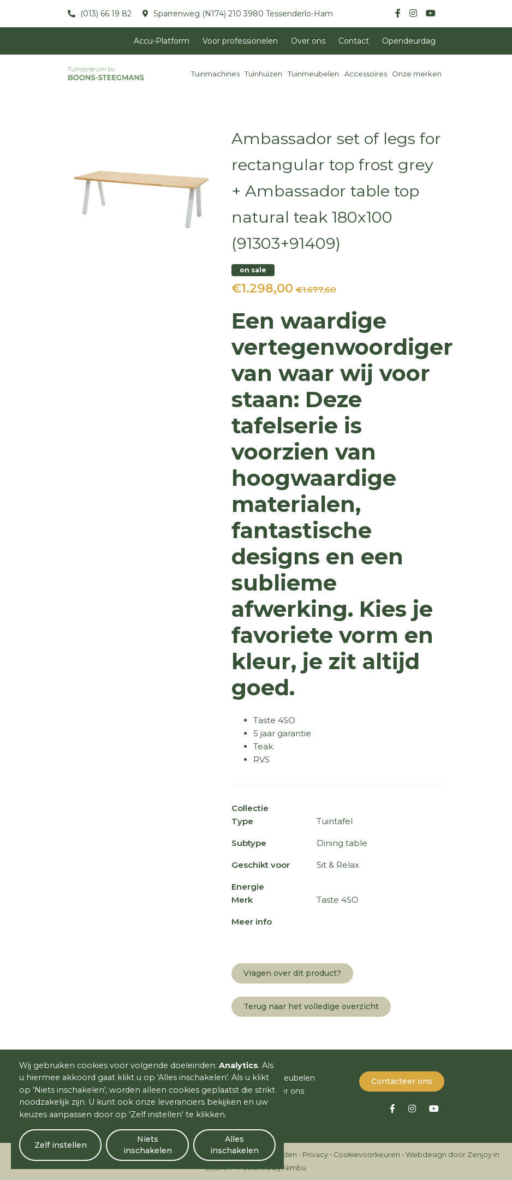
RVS (261, 759)
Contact (353, 41)
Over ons (308, 41)
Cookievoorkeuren (367, 1155)
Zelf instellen (60, 1145)
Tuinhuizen (263, 73)
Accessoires (365, 73)
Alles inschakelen (234, 1144)
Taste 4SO (274, 720)
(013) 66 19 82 (105, 14)
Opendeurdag (409, 41)
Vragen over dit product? (292, 973)
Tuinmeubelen (313, 73)
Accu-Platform (161, 41)
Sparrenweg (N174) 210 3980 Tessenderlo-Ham (242, 14)
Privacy (315, 1155)
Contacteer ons (401, 1081)
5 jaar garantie (282, 733)
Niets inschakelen (147, 1144)
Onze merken (417, 73)
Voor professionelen (240, 41)
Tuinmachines (215, 73)
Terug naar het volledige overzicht (311, 1006)
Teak (263, 746)
